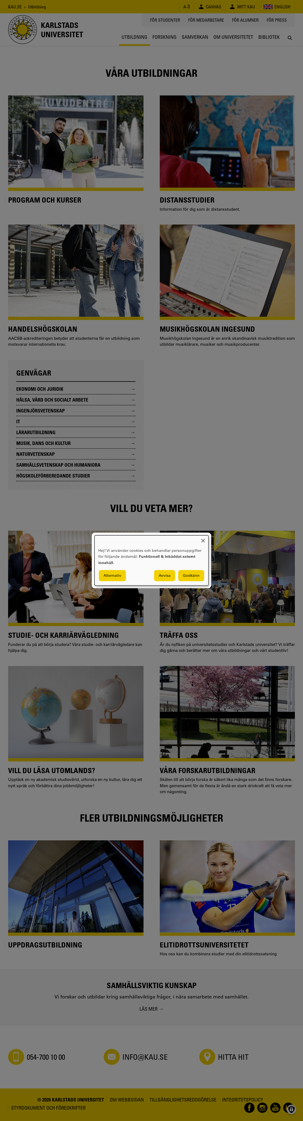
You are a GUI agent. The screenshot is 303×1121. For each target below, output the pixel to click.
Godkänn (191, 575)
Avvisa (165, 575)
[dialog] (151, 560)
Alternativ (112, 575)
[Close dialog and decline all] (203, 538)
